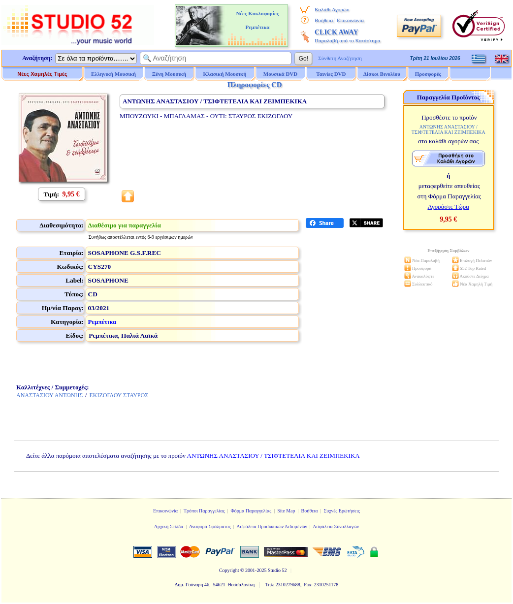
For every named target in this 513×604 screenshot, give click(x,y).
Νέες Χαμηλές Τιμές (42, 74)
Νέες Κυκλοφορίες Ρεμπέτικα (257, 20)
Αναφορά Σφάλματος (210, 526)
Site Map (286, 510)
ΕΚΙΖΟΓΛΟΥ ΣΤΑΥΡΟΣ (118, 395)
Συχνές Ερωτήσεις (341, 510)
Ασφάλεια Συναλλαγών (336, 526)
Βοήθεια (324, 20)
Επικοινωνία (350, 20)
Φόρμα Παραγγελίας (250, 510)
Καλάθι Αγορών (332, 9)
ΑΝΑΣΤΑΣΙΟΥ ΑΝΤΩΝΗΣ (49, 395)
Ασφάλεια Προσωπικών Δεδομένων (271, 526)
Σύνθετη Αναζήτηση (340, 58)
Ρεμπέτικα (102, 321)
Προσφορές (428, 74)
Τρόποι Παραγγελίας (204, 510)
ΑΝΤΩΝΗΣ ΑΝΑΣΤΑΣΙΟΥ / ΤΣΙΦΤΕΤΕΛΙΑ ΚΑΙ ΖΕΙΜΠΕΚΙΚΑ (273, 455)
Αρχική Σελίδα (169, 526)
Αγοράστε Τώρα (448, 206)
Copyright (229, 570)
